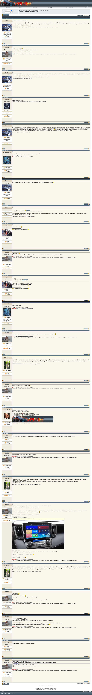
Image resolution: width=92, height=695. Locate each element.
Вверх (2, 691)
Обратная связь (12, 693)
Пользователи (34, 7)
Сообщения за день (69, 7)
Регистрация (8, 7)
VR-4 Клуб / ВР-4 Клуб (5, 693)
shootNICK (7, 409)
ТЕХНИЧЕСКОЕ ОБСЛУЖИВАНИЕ (32, 10)
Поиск (86, 7)
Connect (7, 642)
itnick (6, 207)
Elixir (6, 435)
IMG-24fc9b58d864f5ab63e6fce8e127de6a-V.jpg (22, 664)
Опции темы (87, 17)
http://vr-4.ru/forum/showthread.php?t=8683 (24, 156)
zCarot (55, 688)
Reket (6, 20)
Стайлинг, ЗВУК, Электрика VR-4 (44, 10)
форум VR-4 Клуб (23, 10)
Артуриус (6, 357)
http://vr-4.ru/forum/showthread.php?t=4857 (24, 52)
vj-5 (7, 225)
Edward (7, 99)
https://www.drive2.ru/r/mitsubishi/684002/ (27, 216)
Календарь (50, 7)
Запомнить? (13, 10)
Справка (20, 7)
